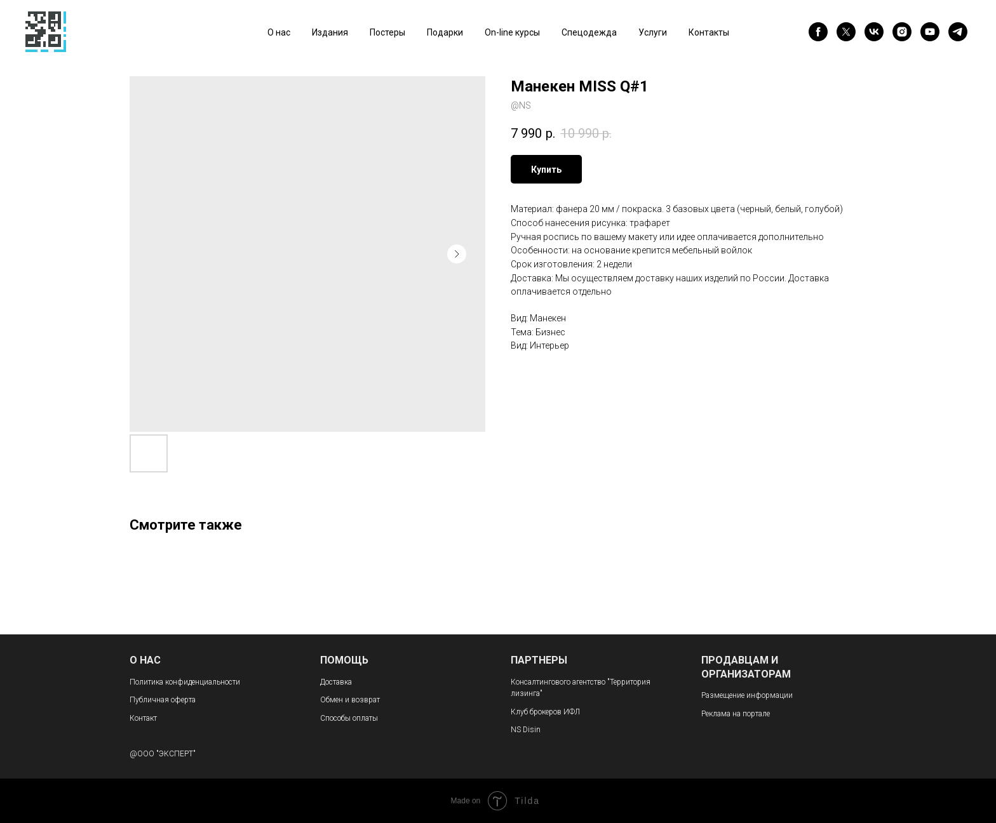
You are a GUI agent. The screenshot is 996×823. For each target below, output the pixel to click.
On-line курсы (512, 32)
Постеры (387, 32)
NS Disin (526, 729)
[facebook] (818, 31)
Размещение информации (747, 695)
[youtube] (929, 31)
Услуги (652, 32)
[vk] (874, 31)
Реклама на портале (735, 713)
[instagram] (902, 31)
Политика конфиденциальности (185, 682)
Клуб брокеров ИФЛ (545, 711)
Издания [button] (330, 32)
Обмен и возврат (350, 699)
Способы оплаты (349, 718)
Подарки (445, 32)
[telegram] (957, 31)
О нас (278, 32)
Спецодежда (589, 32)
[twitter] (846, 31)
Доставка (336, 682)
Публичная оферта (163, 699)
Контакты (709, 32)
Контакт (143, 718)
